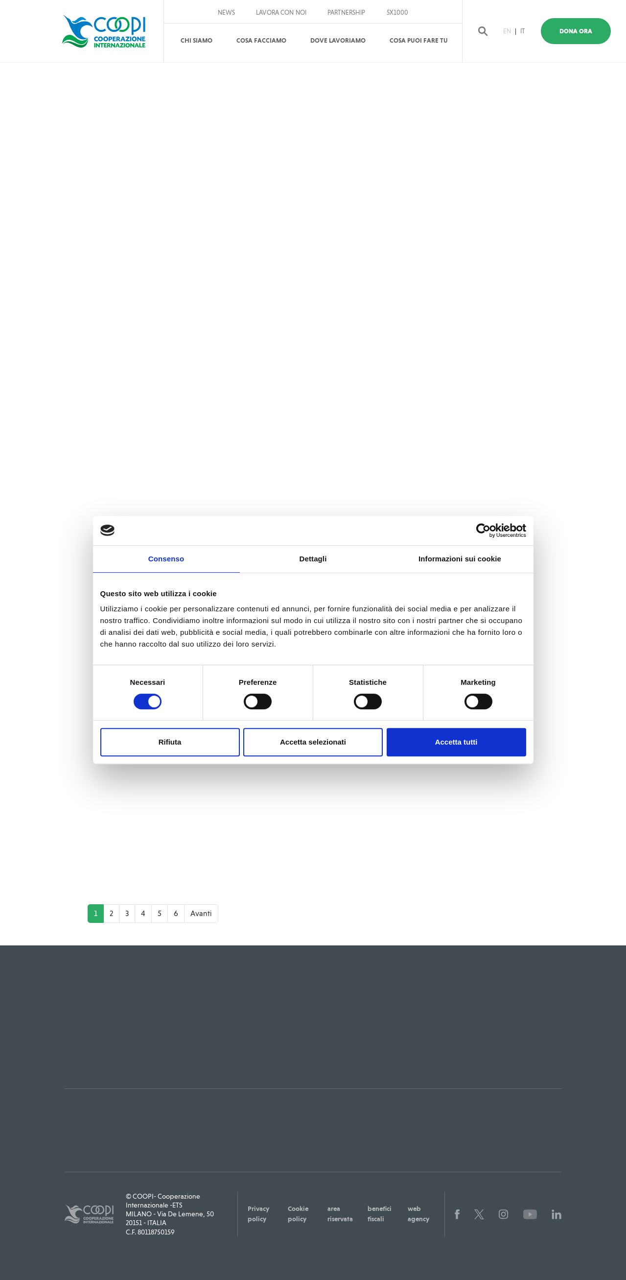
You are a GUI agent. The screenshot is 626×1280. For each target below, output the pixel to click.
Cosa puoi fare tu (419, 40)
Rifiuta (170, 742)
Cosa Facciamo (261, 40)
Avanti (201, 913)
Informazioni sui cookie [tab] (459, 559)
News (226, 12)
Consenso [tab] (166, 559)
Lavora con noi (281, 12)
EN (513, 31)
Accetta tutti (456, 742)
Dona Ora (582, 31)
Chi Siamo (196, 40)
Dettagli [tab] (313, 559)
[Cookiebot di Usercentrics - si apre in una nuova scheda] (483, 530)
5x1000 (398, 12)
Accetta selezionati (313, 742)
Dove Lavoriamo (338, 40)
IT (529, 31)
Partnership (346, 12)
